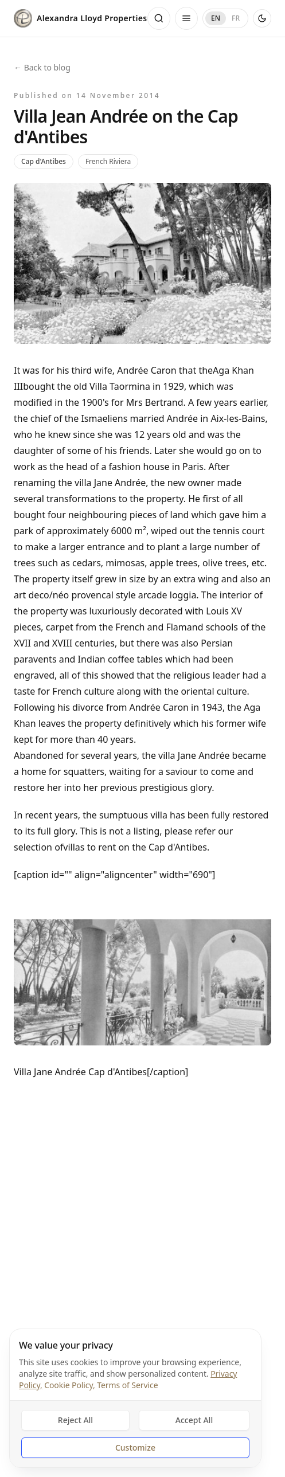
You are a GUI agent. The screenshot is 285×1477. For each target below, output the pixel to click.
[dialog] (135, 1398)
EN (215, 18)
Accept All (194, 1420)
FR (236, 18)
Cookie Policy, (69, 1385)
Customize (135, 1447)
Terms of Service (127, 1385)
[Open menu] (186, 18)
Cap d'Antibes (43, 161)
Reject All (75, 1420)
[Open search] (158, 18)
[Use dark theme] (262, 18)
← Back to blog (42, 67)
